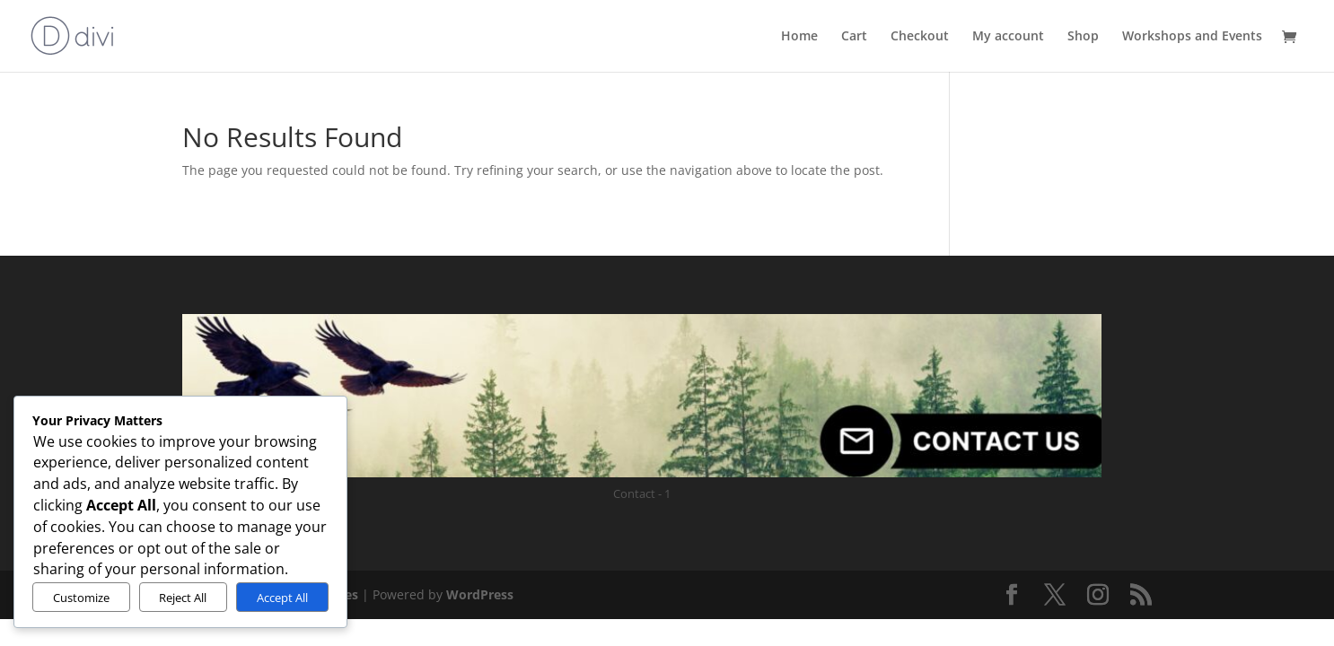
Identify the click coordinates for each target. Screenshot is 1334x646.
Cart (854, 37)
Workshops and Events (1192, 37)
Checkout (920, 37)
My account (1008, 37)
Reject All (182, 597)
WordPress (479, 594)
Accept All (282, 597)
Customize (81, 597)
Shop (1083, 37)
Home (799, 37)
